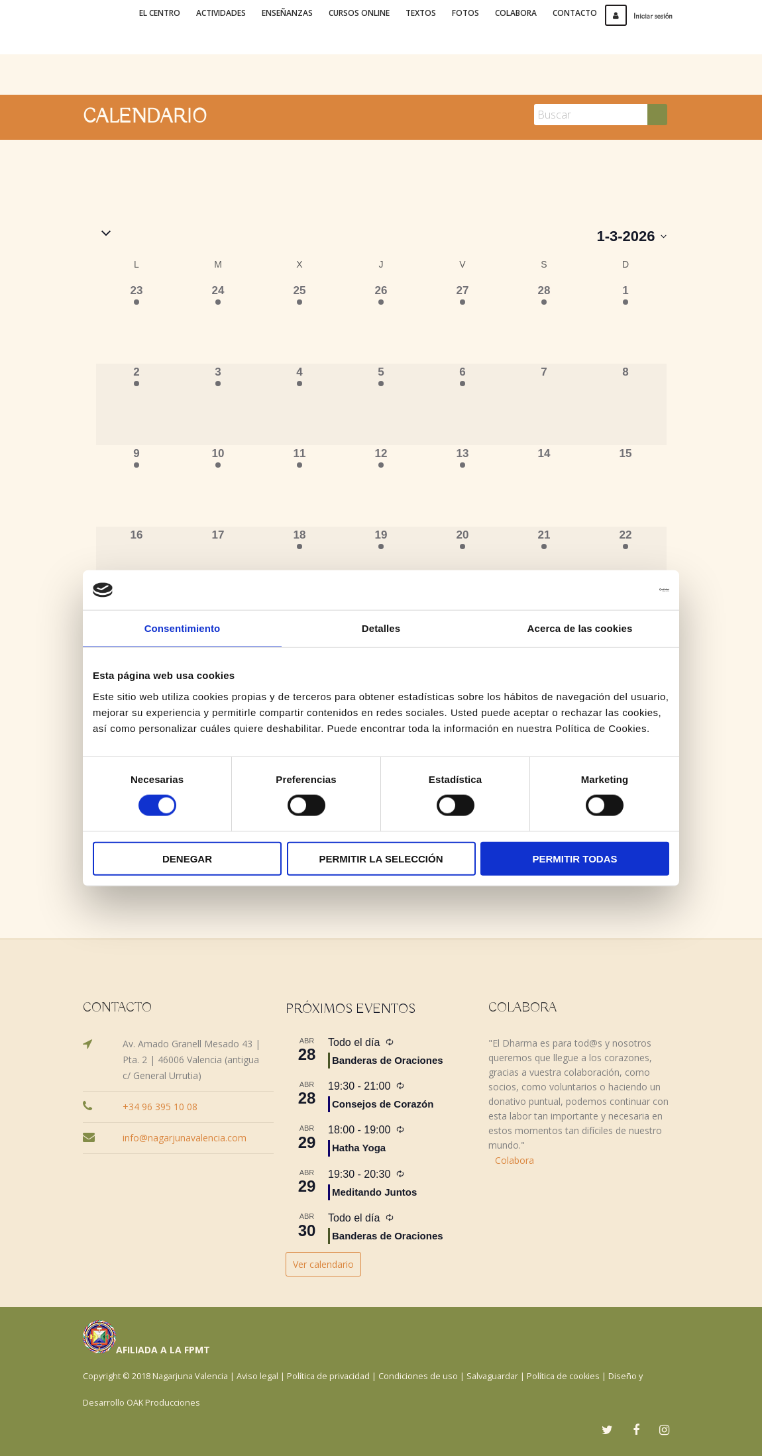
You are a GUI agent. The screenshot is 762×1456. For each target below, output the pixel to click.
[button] (346, 234)
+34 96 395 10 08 (160, 1106)
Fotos (465, 13)
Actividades (221, 13)
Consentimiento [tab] (182, 628)
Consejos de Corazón (382, 1104)
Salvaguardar (492, 1376)
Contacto (575, 13)
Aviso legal (257, 1376)
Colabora (516, 13)
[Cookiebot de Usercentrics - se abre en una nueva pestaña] (611, 590)
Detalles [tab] (381, 628)
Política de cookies (563, 1376)
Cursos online (359, 13)
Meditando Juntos (374, 1192)
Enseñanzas (287, 13)
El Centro (159, 13)
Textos (421, 13)
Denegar (187, 858)
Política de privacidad (328, 1376)
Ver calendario (323, 1264)
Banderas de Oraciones (387, 1060)
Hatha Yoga (359, 1147)
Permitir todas (574, 858)
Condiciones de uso (418, 1376)
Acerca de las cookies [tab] (580, 628)
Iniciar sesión (639, 16)
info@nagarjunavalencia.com (184, 1137)
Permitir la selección (381, 858)
